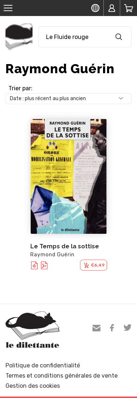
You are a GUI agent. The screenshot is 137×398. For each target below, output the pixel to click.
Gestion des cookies (32, 385)
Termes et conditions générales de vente (61, 375)
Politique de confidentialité (42, 365)
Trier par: (20, 88)
